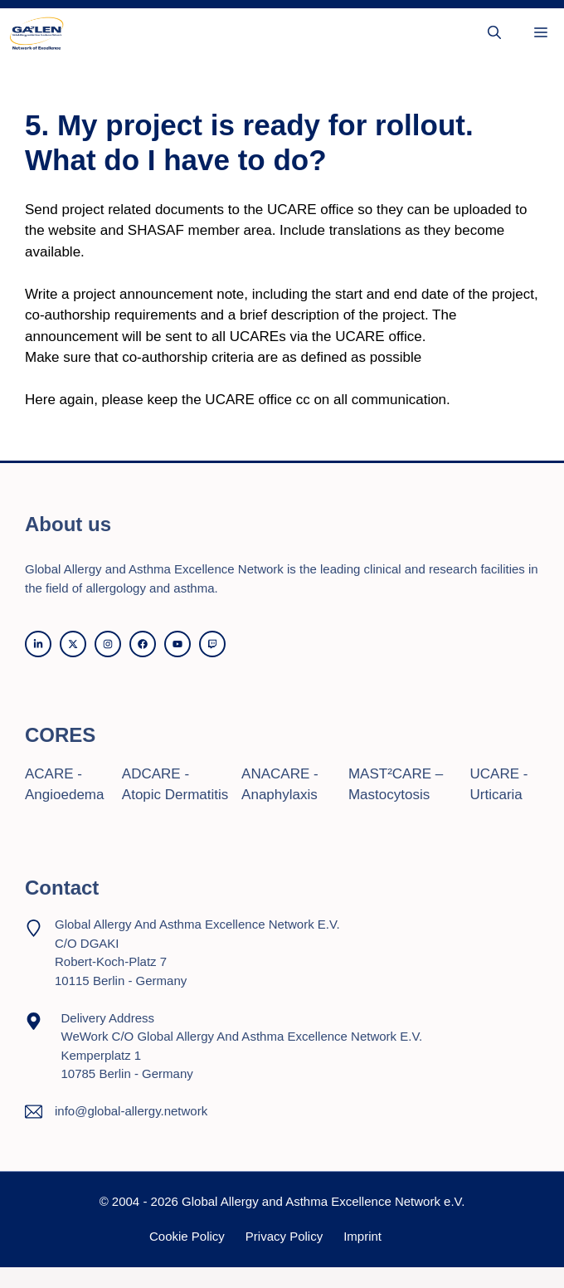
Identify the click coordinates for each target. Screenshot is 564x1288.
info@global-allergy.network (131, 1111)
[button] (494, 33)
